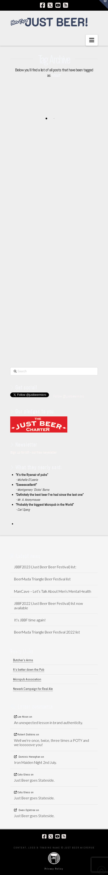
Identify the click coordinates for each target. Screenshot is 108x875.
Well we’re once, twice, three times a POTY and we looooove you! (51, 742)
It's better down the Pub (28, 669)
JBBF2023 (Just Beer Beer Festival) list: (45, 567)
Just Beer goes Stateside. (34, 780)
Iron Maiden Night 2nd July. (35, 762)
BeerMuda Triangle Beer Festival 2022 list (47, 632)
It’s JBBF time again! (30, 620)
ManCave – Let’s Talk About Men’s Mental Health (52, 591)
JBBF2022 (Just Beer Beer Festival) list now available (48, 605)
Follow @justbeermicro (68, 396)
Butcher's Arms (23, 660)
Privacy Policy (53, 868)
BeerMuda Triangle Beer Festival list (42, 579)
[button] (92, 40)
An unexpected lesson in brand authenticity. (48, 722)
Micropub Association (27, 679)
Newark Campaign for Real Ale (33, 689)
